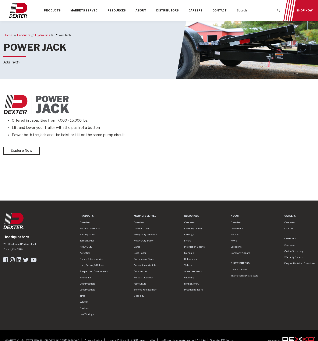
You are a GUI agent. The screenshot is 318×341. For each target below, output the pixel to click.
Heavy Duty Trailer (143, 240)
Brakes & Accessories (91, 259)
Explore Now (21, 151)
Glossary (189, 277)
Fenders (84, 308)
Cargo (137, 246)
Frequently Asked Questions (299, 263)
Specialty (139, 295)
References (190, 259)
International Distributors (244, 275)
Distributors (167, 10)
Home (8, 35)
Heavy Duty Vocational (146, 234)
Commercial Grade (144, 259)
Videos (188, 265)
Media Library (191, 283)
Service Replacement (145, 289)
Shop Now (304, 10)
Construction (141, 271)
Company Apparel (241, 252)
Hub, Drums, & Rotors (91, 265)
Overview (85, 222)
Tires (82, 295)
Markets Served (84, 10)
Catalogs (189, 234)
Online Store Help (294, 251)
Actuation (85, 252)
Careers (195, 10)
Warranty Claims (293, 257)
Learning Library (193, 228)
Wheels (84, 301)
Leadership (237, 228)
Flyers (187, 240)
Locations (236, 246)
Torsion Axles (87, 240)
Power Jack (62, 35)
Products (52, 10)
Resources (116, 10)
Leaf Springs (87, 314)
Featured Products (90, 228)
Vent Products (87, 289)
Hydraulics (42, 35)
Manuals (189, 252)
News (234, 240)
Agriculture (140, 283)
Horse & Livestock (143, 277)
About (140, 10)
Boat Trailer (140, 252)
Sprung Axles (87, 234)
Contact (219, 10)
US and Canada (239, 269)
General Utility (141, 228)
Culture (288, 228)
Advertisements (193, 271)
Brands (234, 234)
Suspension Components (94, 271)
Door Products (87, 283)
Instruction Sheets (194, 246)
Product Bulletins (193, 289)
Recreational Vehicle (145, 265)
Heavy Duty (86, 246)
